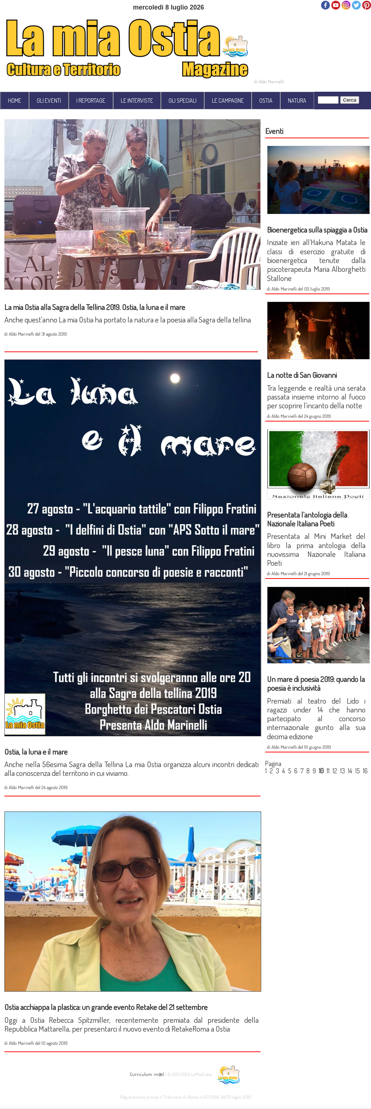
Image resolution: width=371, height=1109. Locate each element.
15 (357, 771)
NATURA (297, 100)
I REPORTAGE (90, 100)
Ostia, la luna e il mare (36, 751)
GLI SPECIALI (183, 100)
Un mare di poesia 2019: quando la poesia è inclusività (316, 683)
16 (365, 771)
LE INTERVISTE (137, 100)
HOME (14, 100)
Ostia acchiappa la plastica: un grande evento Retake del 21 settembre (106, 1007)
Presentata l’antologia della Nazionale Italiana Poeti (307, 519)
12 (334, 771)
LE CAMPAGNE (228, 100)
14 (350, 771)
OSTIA (266, 100)
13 (342, 771)
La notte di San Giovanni (302, 375)
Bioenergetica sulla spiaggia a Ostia (317, 229)
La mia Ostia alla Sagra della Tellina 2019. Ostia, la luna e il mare (94, 307)
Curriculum (141, 1074)
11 (328, 771)
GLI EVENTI (49, 100)
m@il (159, 1074)
